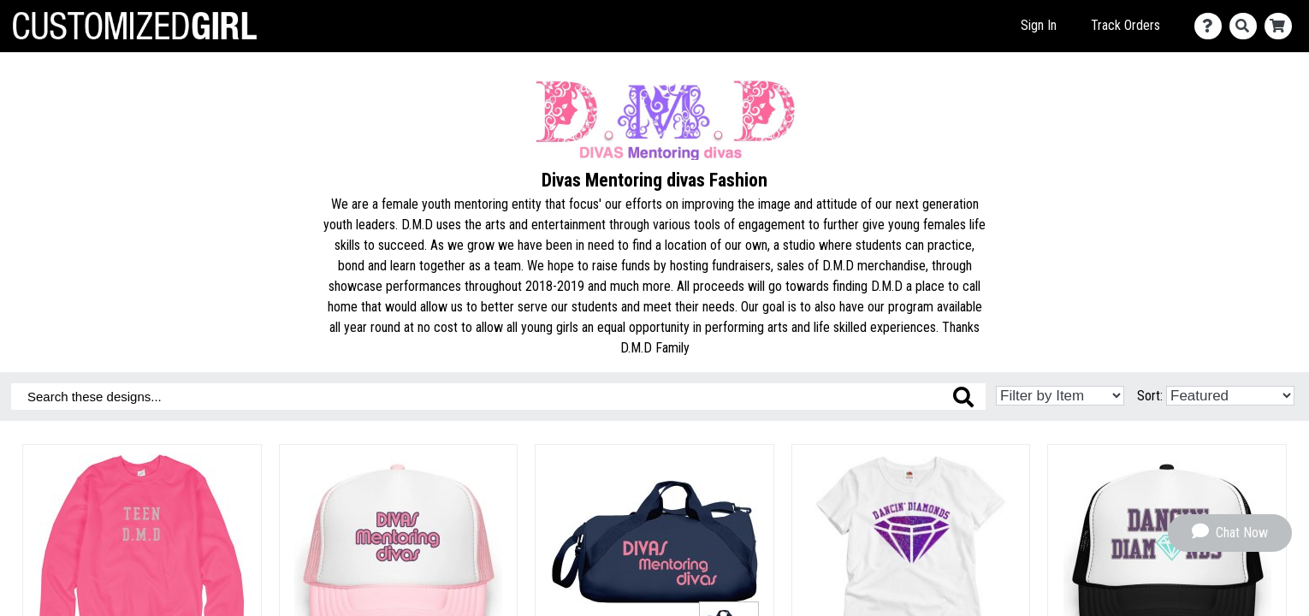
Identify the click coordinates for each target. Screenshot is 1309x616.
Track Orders (1125, 25)
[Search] (1247, 26)
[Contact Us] (1211, 26)
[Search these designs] (498, 396)
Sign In (1039, 25)
